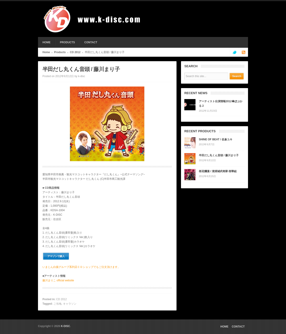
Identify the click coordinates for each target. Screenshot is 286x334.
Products (60, 52)
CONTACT (90, 42)
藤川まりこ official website (58, 280)
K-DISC (65, 326)
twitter (234, 52)
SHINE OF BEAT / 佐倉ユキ (215, 139)
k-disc (81, 76)
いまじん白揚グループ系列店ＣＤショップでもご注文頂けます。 (81, 267)
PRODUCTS (67, 42)
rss (243, 52)
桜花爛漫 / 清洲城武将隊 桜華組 (218, 171)
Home (46, 52)
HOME (46, 42)
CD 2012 (75, 52)
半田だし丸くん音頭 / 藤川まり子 (219, 155)
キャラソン (69, 303)
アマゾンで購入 (56, 256)
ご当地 (57, 303)
